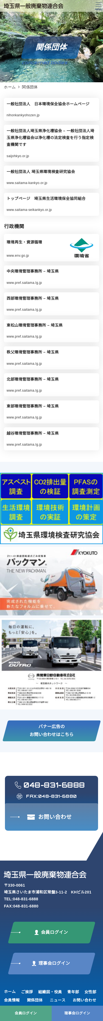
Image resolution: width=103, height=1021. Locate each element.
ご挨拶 (27, 992)
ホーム (10, 991)
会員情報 (12, 1000)
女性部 (90, 992)
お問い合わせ (84, 1000)
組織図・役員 (50, 992)
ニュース (57, 1000)
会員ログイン (26, 1013)
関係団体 (35, 1000)
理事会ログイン (77, 1013)
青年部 (73, 992)
